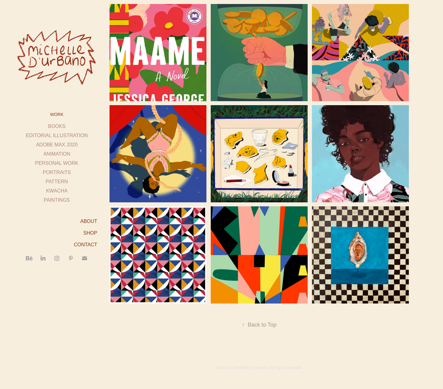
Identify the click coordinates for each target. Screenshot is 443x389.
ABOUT (88, 221)
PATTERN (57, 181)
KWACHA (57, 190)
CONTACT (85, 244)
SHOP (90, 233)
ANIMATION (56, 154)
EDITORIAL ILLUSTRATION (57, 135)
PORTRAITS (57, 172)
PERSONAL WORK (56, 163)
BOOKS (57, 126)
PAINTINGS (57, 200)
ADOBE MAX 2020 (57, 144)
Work (57, 114)
